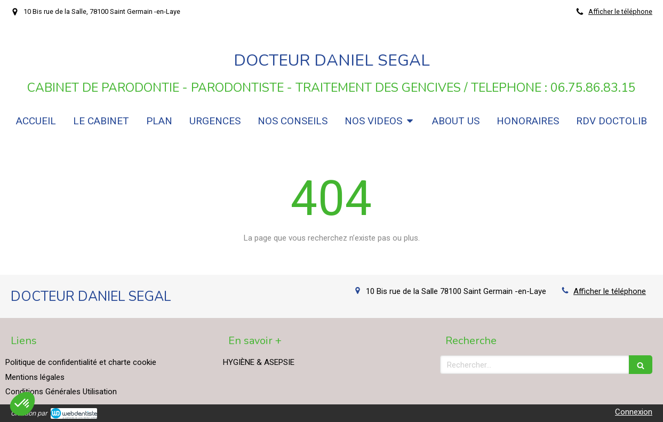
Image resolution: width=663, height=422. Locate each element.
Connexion (633, 412)
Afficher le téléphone (620, 11)
